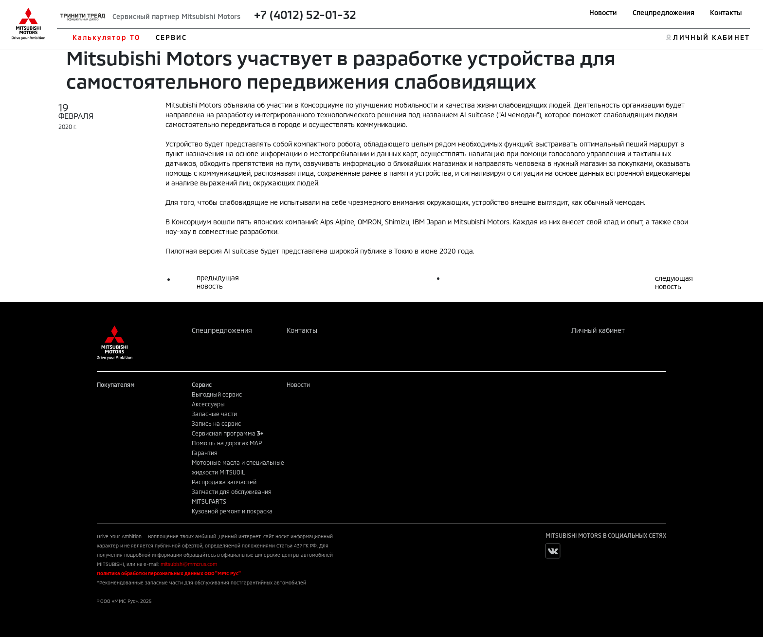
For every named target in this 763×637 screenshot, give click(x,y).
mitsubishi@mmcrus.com (189, 564)
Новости (603, 12)
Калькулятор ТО (106, 37)
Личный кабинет (598, 330)
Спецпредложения (663, 12)
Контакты (726, 12)
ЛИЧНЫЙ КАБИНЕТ (711, 37)
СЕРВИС (171, 37)
